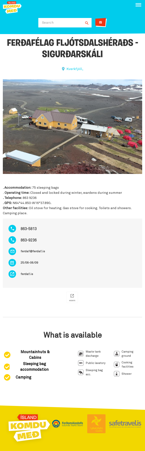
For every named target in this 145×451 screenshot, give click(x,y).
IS (100, 22)
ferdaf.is (27, 274)
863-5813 (29, 229)
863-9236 (29, 240)
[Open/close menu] (138, 5)
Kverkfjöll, (74, 69)
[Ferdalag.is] (12, 7)
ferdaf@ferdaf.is (33, 251)
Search (48, 22)
